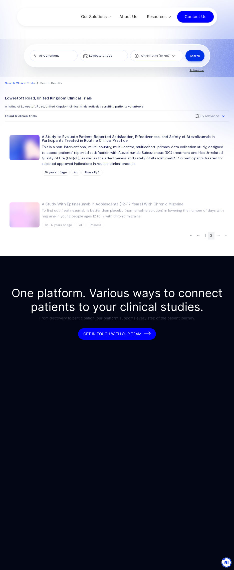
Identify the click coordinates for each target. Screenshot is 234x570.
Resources (156, 16)
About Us (128, 16)
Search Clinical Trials (20, 83)
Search (195, 56)
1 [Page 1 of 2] (205, 235)
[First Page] (191, 236)
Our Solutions (94, 16)
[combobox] (156, 55)
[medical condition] (54, 55)
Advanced (197, 70)
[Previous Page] (198, 236)
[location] (104, 55)
